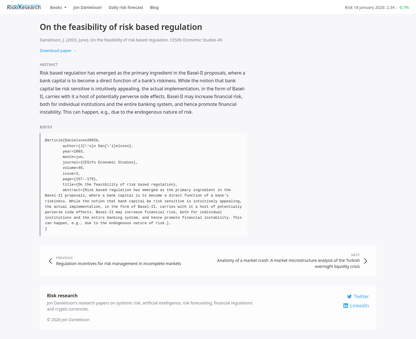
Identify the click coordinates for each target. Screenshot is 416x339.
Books (58, 7)
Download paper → (58, 50)
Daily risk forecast (126, 7)
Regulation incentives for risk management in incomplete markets (118, 263)
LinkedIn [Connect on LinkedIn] (356, 305)
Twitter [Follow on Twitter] (358, 296)
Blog (154, 7)
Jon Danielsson (87, 7)
